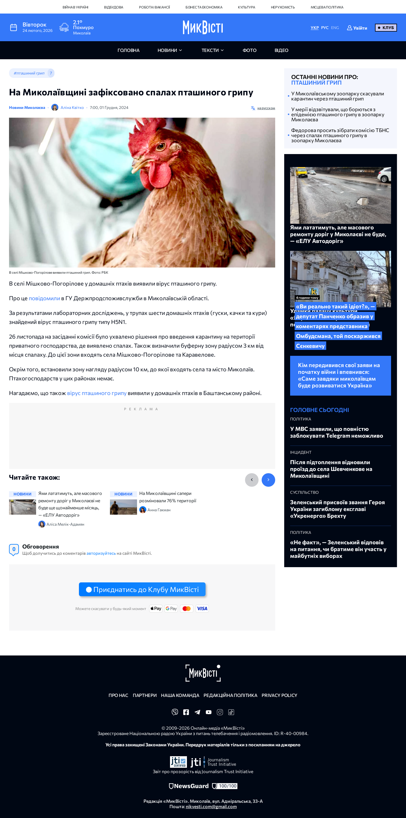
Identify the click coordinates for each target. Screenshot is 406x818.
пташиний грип (316, 82)
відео (281, 50)
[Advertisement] (142, 441)
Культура (246, 7)
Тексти (210, 50)
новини (167, 50)
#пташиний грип (29, 73)
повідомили (44, 298)
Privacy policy (279, 695)
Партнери (144, 695)
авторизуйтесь (101, 553)
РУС (325, 27)
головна (129, 50)
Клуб (388, 27)
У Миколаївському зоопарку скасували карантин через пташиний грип (337, 96)
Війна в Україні (75, 7)
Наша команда (180, 695)
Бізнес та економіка (204, 7)
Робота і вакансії (154, 7)
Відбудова (113, 7)
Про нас (118, 695)
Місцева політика (327, 7)
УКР (315, 27)
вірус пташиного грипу (97, 392)
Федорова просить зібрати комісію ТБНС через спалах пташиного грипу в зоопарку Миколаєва (340, 135)
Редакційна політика (230, 695)
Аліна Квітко (72, 107)
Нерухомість (283, 7)
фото (250, 50)
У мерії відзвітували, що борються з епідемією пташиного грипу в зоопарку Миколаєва (337, 114)
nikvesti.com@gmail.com (211, 806)
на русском (266, 108)
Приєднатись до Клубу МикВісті (146, 589)
